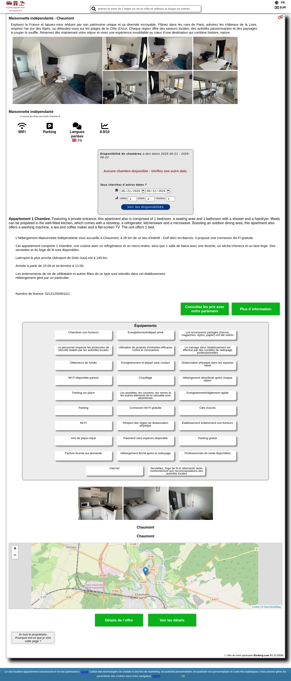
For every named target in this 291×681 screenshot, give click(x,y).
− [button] (15, 555)
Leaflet (255, 607)
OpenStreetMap (272, 607)
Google (84, 671)
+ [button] (15, 549)
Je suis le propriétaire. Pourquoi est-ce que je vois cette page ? (33, 638)
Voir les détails (172, 620)
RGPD (156, 676)
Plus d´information (255, 309)
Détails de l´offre (119, 620)
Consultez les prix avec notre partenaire (204, 309)
